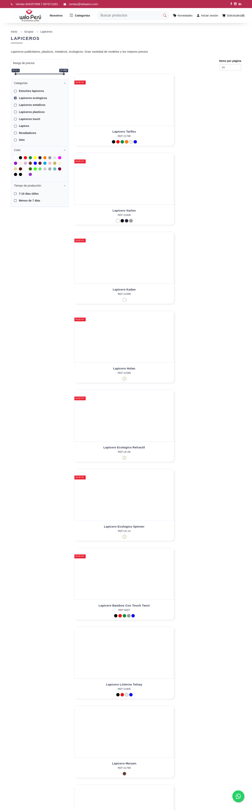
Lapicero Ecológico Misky (101, 368)
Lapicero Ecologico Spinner (214, 210)
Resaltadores (27, 133)
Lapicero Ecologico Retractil (158, 210)
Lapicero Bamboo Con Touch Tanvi (101, 289)
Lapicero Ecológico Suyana (214, 609)
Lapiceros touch (29, 119)
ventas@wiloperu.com (83, 4)
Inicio (14, 31)
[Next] (123, 717)
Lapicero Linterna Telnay (158, 289)
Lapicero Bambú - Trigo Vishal (214, 530)
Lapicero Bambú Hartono (214, 451)
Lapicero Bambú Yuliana (158, 451)
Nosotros (56, 15)
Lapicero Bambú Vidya (100, 609)
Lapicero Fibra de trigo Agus (214, 688)
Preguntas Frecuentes (112, 760)
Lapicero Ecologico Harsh (158, 530)
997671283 (50, 4)
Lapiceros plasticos (32, 112)
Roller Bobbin (101, 530)
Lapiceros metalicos (32, 104)
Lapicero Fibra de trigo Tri (158, 688)
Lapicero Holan (101, 210)
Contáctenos (106, 767)
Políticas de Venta (110, 773)
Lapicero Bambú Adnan (101, 451)
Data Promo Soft (41, 805)
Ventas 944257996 (28, 4)
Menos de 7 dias (29, 200)
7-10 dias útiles (29, 193)
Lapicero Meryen (214, 289)
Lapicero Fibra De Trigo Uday (157, 609)
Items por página (230, 60)
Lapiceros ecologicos (33, 98)
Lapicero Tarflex (101, 131)
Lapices (24, 125)
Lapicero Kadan (214, 131)
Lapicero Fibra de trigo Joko (101, 688)
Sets (22, 139)
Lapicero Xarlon (157, 131)
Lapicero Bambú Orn (214, 368)
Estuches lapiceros (31, 91)
